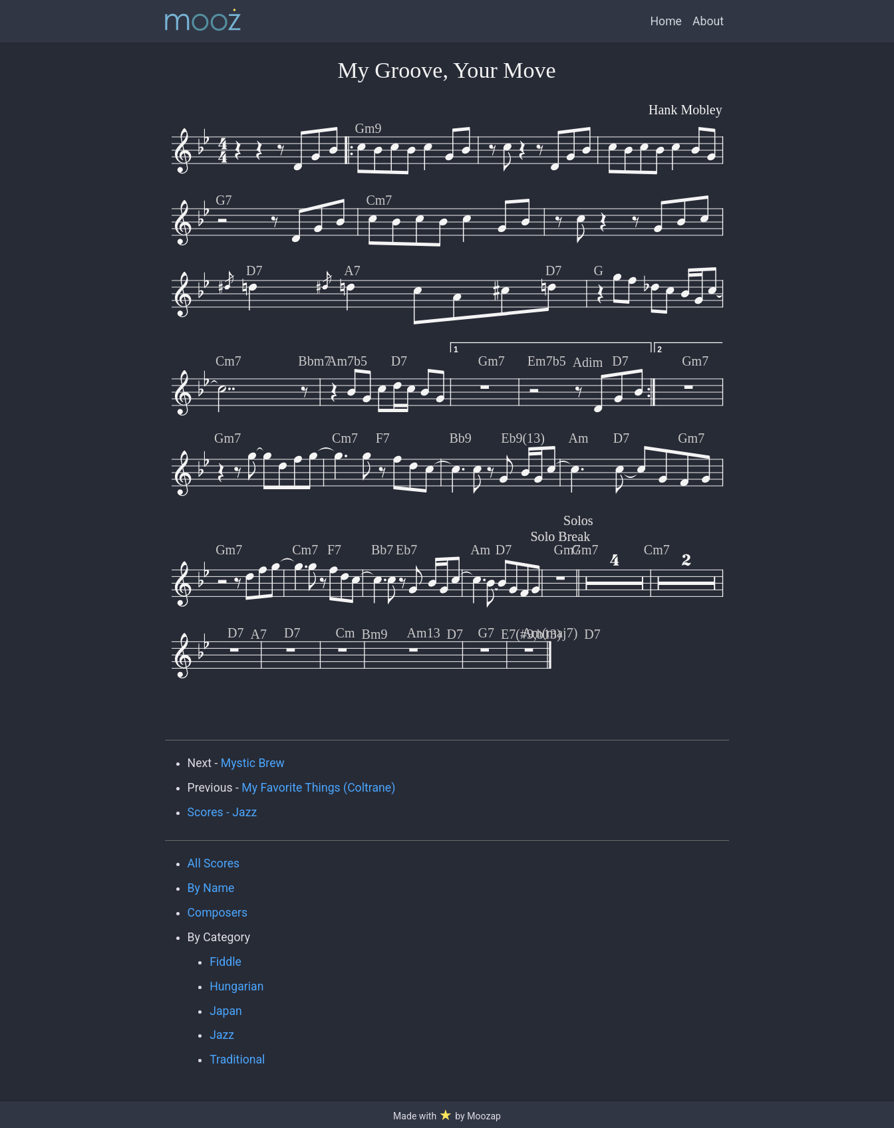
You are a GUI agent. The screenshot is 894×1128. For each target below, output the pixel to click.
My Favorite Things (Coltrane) (318, 787)
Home (666, 21)
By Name (211, 888)
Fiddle (225, 961)
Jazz (222, 1035)
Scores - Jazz (222, 812)
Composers (218, 912)
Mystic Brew (253, 763)
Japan (226, 1011)
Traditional (237, 1059)
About (708, 21)
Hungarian (236, 986)
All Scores (214, 863)
